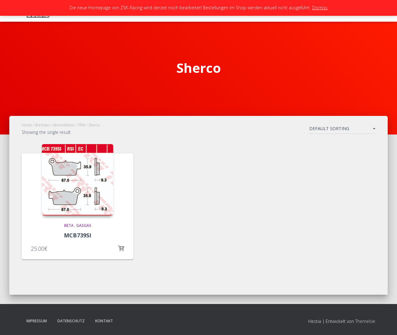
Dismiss (320, 8)
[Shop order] (342, 129)
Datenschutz (71, 321)
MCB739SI (77, 235)
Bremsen (42, 125)
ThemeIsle (365, 321)
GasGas (83, 225)
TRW (81, 125)
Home (27, 125)
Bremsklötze (63, 125)
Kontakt (104, 321)
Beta (69, 225)
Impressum (36, 321)
